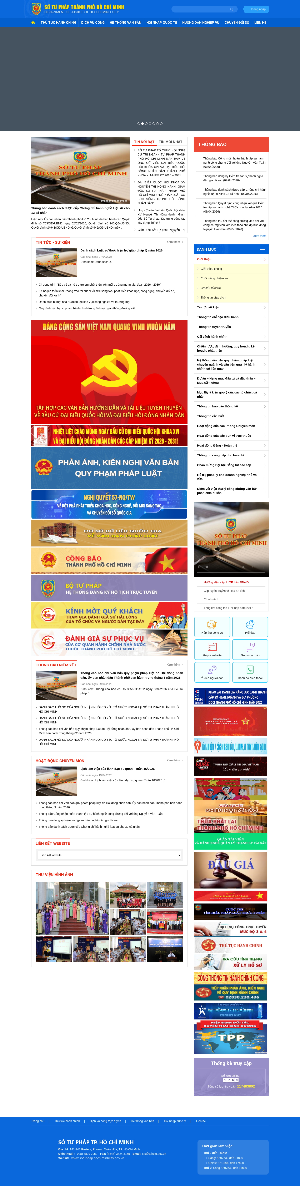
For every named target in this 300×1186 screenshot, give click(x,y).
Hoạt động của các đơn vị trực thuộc (224, 435)
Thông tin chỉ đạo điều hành (218, 317)
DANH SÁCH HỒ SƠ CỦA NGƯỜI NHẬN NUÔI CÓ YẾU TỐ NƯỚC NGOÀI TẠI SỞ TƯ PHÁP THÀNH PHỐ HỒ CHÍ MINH (109, 709)
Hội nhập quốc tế (175, 1121)
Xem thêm (173, 242)
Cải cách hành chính (212, 336)
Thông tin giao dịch (213, 297)
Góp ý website (212, 655)
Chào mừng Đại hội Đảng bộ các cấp (224, 465)
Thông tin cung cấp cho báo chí (220, 455)
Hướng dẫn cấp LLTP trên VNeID (226, 582)
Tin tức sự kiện (208, 307)
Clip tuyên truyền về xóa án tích (224, 590)
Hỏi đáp (250, 632)
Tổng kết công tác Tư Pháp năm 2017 (228, 608)
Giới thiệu (204, 259)
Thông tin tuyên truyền (214, 327)
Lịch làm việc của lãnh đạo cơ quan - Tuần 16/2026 (117, 768)
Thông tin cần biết (210, 416)
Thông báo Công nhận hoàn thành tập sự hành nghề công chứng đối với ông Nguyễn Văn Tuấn (100, 813)
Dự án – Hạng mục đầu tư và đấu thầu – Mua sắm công (226, 380)
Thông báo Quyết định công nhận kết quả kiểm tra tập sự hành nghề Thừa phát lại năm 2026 (233, 207)
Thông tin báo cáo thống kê (217, 406)
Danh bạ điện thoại (250, 678)
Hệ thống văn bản (142, 1121)
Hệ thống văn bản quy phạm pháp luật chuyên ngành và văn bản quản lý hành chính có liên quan (226, 364)
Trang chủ (38, 1121)
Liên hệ (201, 1121)
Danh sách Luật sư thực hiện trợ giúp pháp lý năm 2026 (121, 250)
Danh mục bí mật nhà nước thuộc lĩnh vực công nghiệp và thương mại (84, 302)
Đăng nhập (258, 9)
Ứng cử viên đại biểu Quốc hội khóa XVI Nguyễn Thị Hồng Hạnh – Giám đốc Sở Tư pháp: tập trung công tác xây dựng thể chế (161, 216)
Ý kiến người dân (212, 678)
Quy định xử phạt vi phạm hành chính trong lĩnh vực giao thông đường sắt (87, 308)
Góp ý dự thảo (250, 655)
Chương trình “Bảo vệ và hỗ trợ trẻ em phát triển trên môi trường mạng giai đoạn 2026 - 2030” (100, 284)
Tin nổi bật (144, 142)
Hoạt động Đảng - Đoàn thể (217, 445)
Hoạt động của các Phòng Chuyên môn (226, 426)
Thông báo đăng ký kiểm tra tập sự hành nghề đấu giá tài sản (79, 820)
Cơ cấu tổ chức (211, 288)
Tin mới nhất (170, 142)
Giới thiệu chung (211, 268)
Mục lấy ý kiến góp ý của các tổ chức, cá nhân (227, 394)
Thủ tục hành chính (67, 1121)
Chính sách (211, 599)
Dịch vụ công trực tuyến (105, 1121)
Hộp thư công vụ (212, 632)
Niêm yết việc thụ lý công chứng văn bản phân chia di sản (227, 491)
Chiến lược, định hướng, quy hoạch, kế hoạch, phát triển (225, 348)
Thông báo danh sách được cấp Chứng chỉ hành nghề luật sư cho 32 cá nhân (89, 826)
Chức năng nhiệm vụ (214, 278)
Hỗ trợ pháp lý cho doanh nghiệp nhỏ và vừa (227, 477)
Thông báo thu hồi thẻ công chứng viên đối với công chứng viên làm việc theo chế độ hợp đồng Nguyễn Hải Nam (234, 225)
